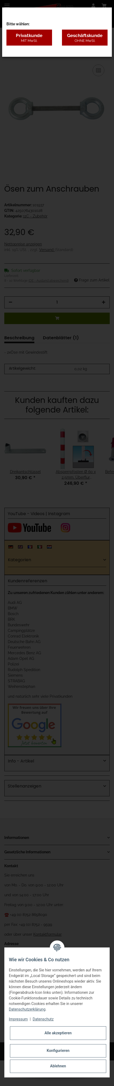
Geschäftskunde (85, 38)
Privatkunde (29, 38)
